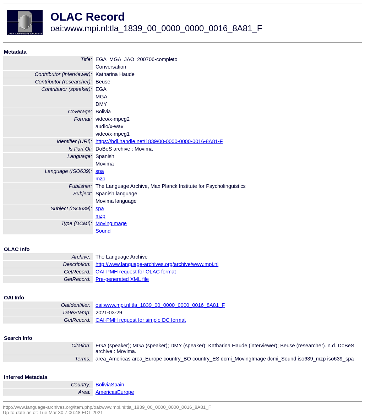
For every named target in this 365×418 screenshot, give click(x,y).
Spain (117, 384)
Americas (106, 392)
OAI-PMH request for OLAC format (136, 272)
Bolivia (103, 384)
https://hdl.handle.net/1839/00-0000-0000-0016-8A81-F (159, 141)
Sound (103, 231)
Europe (125, 392)
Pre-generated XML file (122, 279)
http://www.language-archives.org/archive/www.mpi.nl (157, 264)
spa (100, 171)
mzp (100, 178)
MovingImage (111, 223)
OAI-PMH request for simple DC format (141, 320)
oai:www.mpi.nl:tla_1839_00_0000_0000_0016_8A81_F (160, 305)
